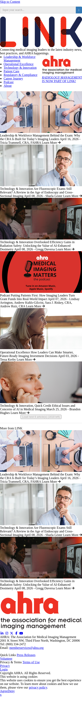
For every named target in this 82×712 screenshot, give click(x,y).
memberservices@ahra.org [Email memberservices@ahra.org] (26, 647)
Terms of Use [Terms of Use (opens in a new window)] (31, 662)
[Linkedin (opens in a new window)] (2, 633)
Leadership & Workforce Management (19, 58)
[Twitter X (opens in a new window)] (12, 633)
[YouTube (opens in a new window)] (21, 633)
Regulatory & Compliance (20, 75)
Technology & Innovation (20, 67)
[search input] (38, 10)
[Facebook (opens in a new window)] (16, 633)
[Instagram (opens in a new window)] (7, 633)
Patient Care (11, 71)
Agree (4, 691)
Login (4, 669)
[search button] (79, 10)
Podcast (9, 82)
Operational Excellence (19, 64)
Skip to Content (10, 1)
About (8, 85)
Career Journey (13, 78)
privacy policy (38, 687)
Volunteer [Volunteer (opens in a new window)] (6, 658)
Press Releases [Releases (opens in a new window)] (26, 655)
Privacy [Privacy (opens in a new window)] (5, 666)
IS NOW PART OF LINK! (62, 79)
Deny (11, 691)
